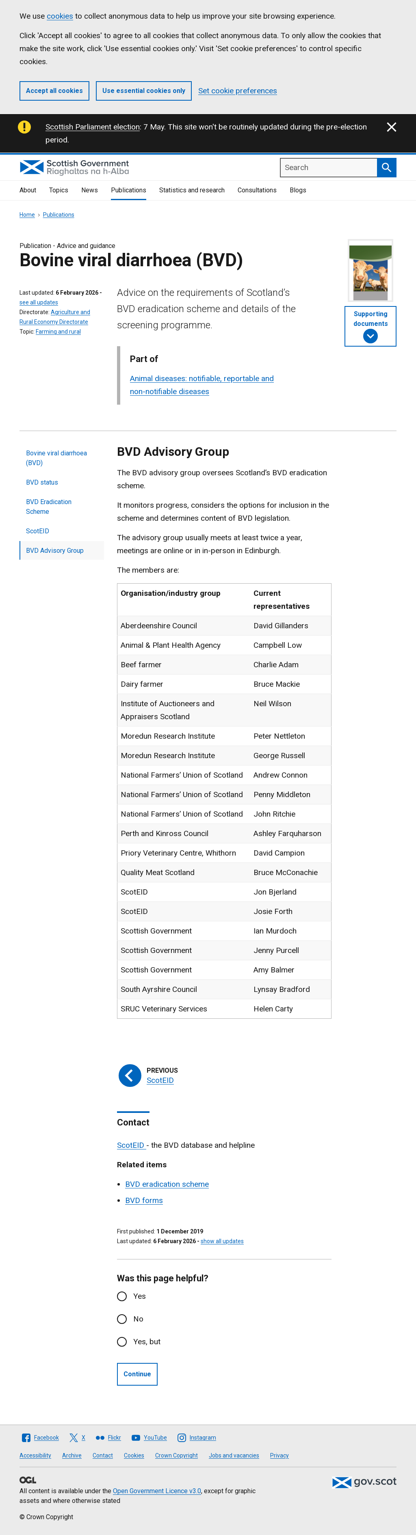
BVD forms (144, 1200)
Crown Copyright (176, 1455)
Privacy (279, 1455)
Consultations (257, 190)
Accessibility (35, 1455)
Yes (139, 1296)
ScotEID (37, 531)
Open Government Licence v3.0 (157, 1491)
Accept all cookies (54, 91)
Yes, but (146, 1341)
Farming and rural (58, 331)
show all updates (222, 1241)
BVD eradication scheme (167, 1184)
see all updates (39, 302)
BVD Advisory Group (55, 550)
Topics (58, 190)
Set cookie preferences (237, 90)
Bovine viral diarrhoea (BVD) (56, 458)
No (138, 1319)
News (89, 190)
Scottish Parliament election (93, 127)
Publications (128, 190)
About (28, 190)
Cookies (134, 1455)
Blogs (298, 190)
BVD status (42, 482)
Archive (72, 1455)
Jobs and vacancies (234, 1455)
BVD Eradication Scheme (49, 506)
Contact (103, 1455)
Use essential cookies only (143, 91)
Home (27, 214)
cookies (60, 16)
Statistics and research (192, 190)
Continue (137, 1374)
